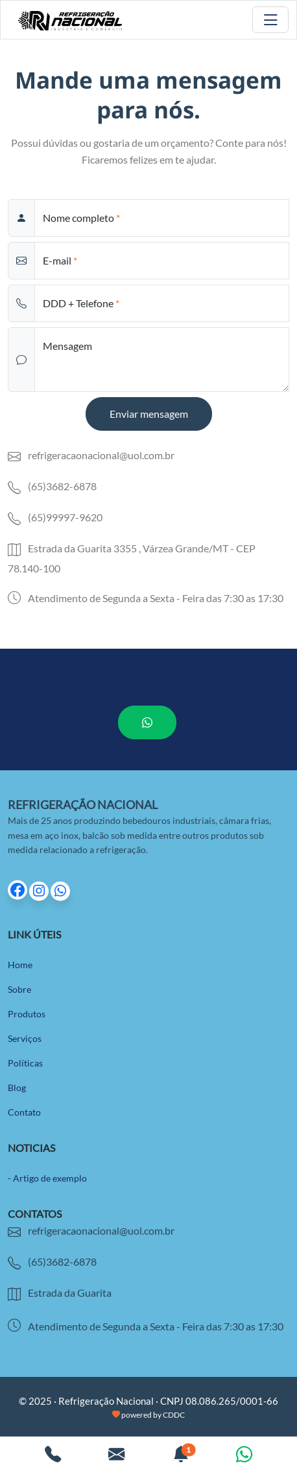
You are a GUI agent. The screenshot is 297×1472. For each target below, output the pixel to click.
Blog (17, 1087)
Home (20, 964)
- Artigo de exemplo (47, 1178)
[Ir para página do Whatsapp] (60, 891)
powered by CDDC (148, 1415)
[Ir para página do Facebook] (18, 891)
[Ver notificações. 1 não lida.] (180, 1456)
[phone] (161, 303)
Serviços (25, 1038)
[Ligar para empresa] (53, 1456)
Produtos (26, 1013)
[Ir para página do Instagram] (40, 891)
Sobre (19, 989)
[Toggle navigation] (270, 19)
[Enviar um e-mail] (116, 1456)
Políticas (25, 1062)
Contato (24, 1112)
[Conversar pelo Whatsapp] (244, 1456)
